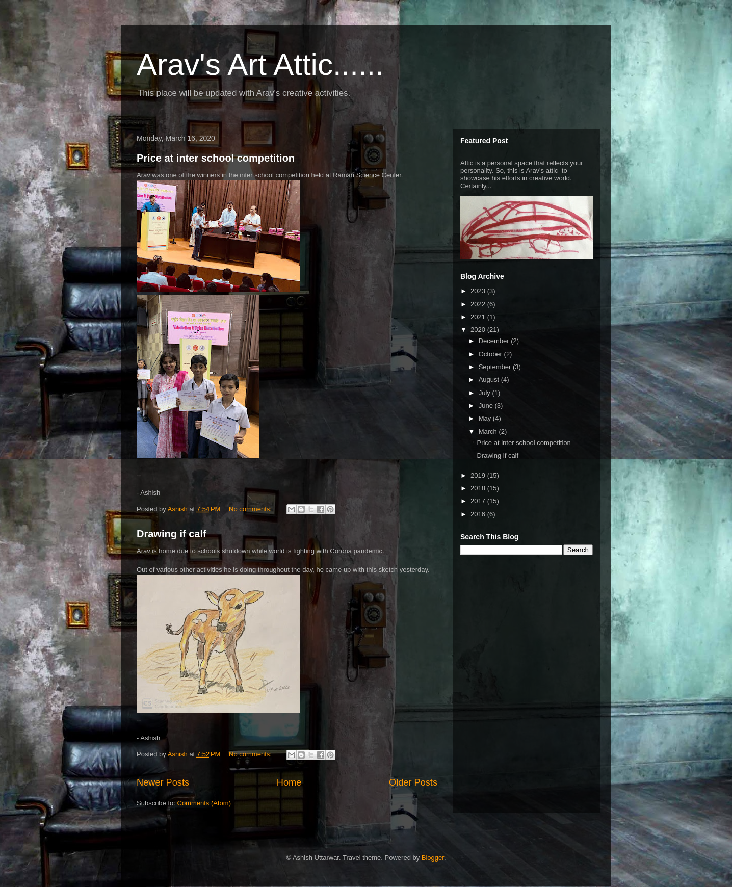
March (489, 431)
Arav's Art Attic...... (260, 64)
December (495, 341)
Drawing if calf (171, 533)
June (487, 405)
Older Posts (413, 782)
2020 (478, 329)
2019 (478, 475)
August (490, 379)
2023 (478, 291)
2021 (478, 317)
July (485, 393)
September (496, 367)
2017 (478, 501)
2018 (478, 488)
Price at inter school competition (216, 158)
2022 (478, 304)
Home (289, 782)
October (491, 354)
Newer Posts (163, 782)
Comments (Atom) (204, 803)
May (486, 418)
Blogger (433, 858)
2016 (478, 514)
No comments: (251, 509)
